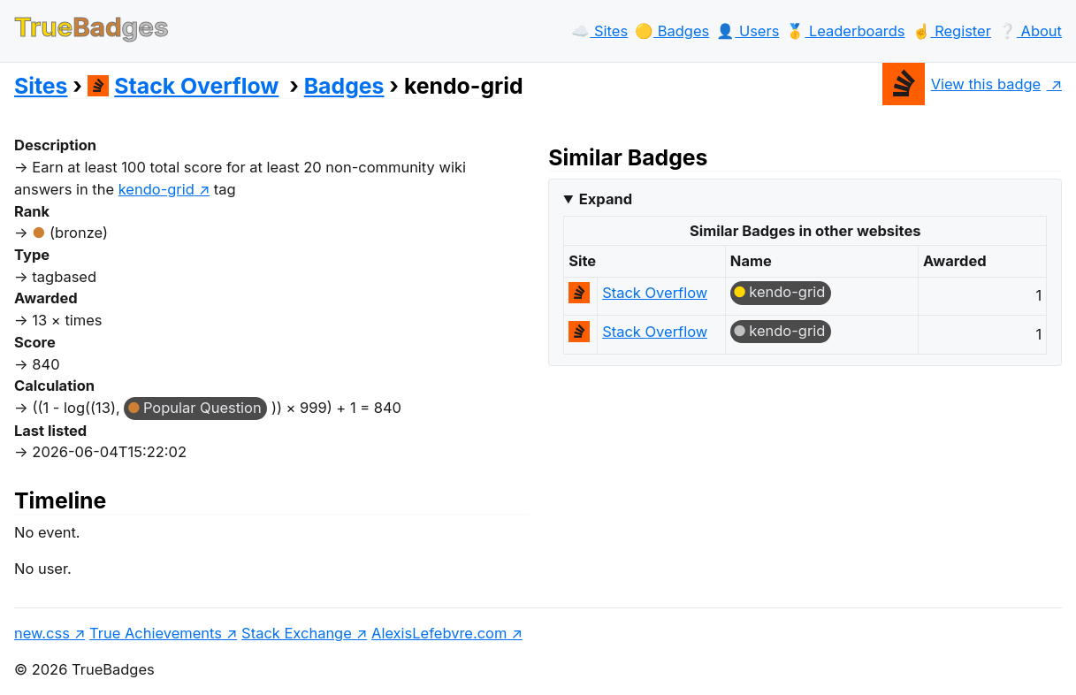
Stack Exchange (296, 633)
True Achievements (155, 633)
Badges (344, 86)
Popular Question (202, 407)
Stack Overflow (183, 86)
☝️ (951, 31)
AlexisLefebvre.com (439, 633)
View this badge (961, 84)
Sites (40, 86)
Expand (605, 199)
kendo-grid (787, 292)
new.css (42, 633)
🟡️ (672, 31)
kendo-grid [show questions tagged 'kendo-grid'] (156, 189)
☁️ (599, 31)
